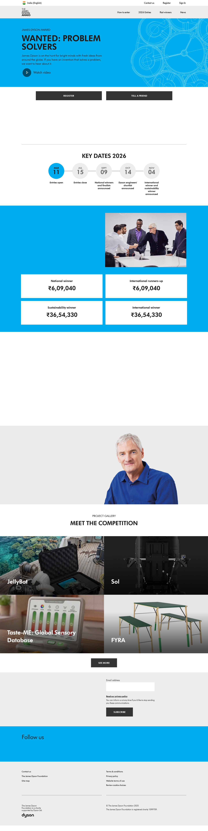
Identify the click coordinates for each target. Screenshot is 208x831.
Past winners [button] (166, 12)
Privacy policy (112, 782)
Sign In (182, 3)
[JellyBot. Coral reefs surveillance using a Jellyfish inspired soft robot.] (52, 569)
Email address (113, 684)
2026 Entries (145, 12)
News (183, 12)
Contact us (149, 3)
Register (167, 3)
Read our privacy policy (116, 700)
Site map (26, 786)
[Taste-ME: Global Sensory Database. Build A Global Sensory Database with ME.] (52, 627)
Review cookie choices (116, 791)
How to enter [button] (123, 12)
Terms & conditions (114, 777)
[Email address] (130, 690)
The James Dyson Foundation (35, 782)
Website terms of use (115, 786)
